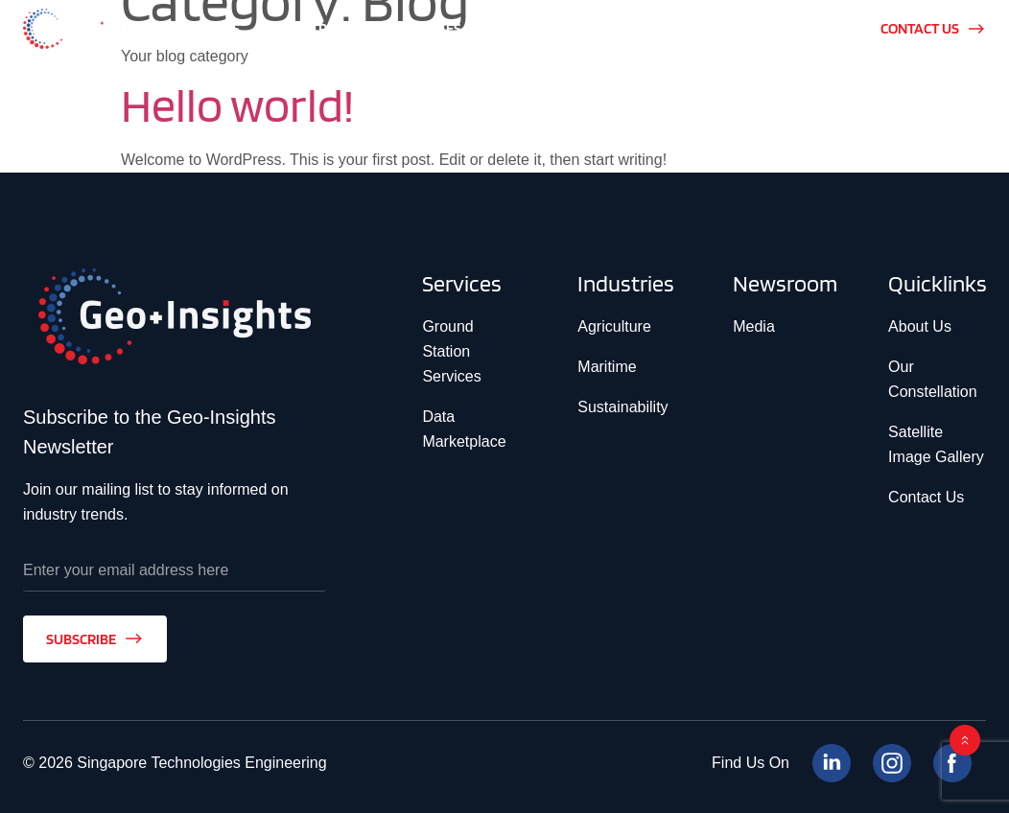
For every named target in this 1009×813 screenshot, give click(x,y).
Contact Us (926, 497)
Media (754, 326)
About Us (919, 326)
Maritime (606, 367)
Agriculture (613, 326)
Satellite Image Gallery (936, 444)
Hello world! (237, 104)
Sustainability (622, 407)
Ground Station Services (451, 351)
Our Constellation (932, 379)
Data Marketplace (463, 429)
